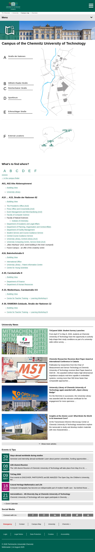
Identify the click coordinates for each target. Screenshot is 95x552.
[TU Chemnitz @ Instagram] (44, 515)
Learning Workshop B (39, 312)
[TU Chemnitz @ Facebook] (33, 515)
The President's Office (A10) (18, 206)
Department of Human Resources (20, 284)
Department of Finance (16, 282)
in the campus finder (11, 178)
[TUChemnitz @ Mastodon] (77, 515)
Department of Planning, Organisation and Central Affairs (29, 227)
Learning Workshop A (39, 298)
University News (10, 324)
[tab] (5, 171)
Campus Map (36, 524)
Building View (12, 188)
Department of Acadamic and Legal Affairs (23, 224)
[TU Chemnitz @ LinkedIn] (55, 515)
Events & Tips (9, 450)
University (51, 524)
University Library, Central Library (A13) (22, 239)
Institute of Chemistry (20, 221)
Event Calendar (12, 504)
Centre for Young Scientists (17, 268)
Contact (21, 524)
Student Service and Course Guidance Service (25, 233)
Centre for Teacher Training (17, 298)
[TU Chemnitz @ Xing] (66, 515)
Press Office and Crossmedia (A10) (20, 209)
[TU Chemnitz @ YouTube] (88, 515)
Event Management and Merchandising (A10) (24, 212)
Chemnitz (65, 524)
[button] (88, 6)
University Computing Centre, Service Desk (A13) (26, 242)
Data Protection (35, 534)
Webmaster (6, 547)
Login (5, 534)
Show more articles (48, 444)
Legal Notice (18, 534)
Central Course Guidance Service (20, 236)
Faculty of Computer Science (18, 215)
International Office (14, 262)
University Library (13, 192)
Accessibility (65, 534)
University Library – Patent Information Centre (24, 265)
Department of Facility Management (21, 230)
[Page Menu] (47, 17)
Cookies (51, 534)
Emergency (7, 524)
